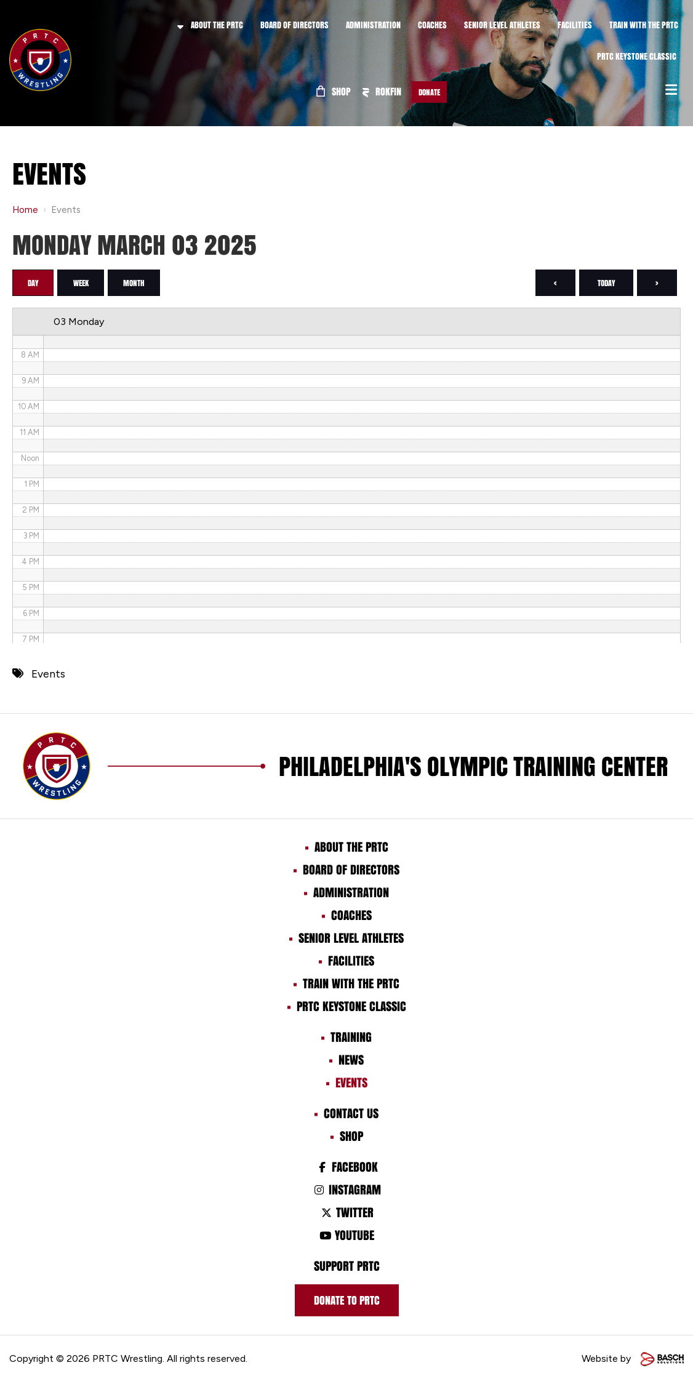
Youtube (346, 1236)
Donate (429, 92)
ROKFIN (381, 91)
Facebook (346, 1168)
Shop (333, 91)
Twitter (346, 1213)
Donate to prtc (347, 1302)
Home (25, 209)
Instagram (346, 1191)
